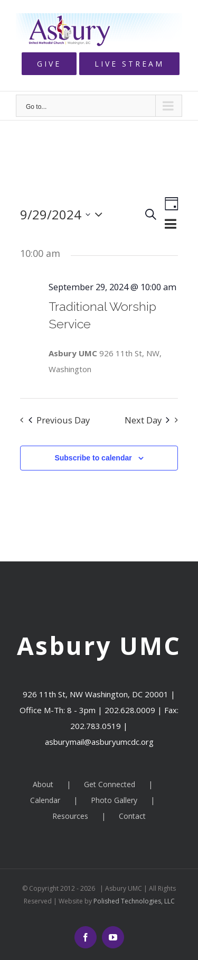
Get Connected (109, 784)
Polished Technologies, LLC (133, 901)
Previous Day (59, 420)
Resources (70, 816)
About (43, 784)
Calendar (45, 800)
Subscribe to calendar (92, 458)
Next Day (147, 420)
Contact (132, 816)
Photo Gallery (114, 800)
